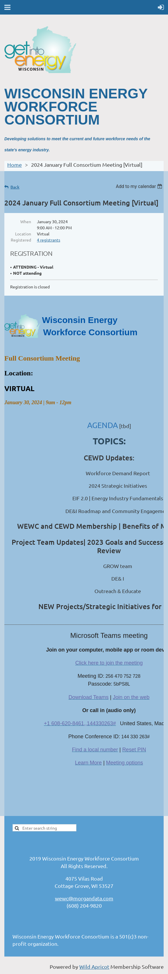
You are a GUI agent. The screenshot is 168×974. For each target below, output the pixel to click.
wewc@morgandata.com (84, 898)
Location (23, 233)
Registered (21, 239)
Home (14, 165)
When (25, 221)
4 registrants (48, 239)
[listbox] (140, 186)
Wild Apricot (94, 967)
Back (14, 187)
